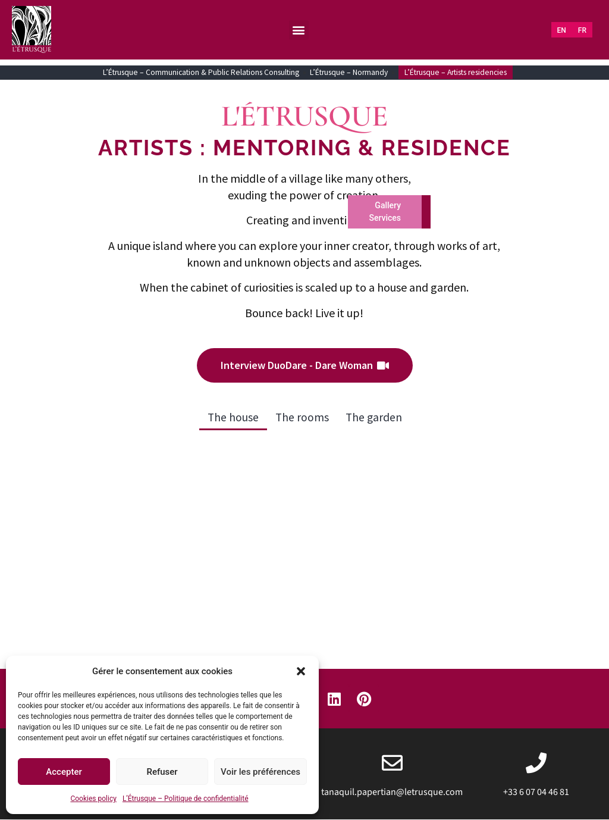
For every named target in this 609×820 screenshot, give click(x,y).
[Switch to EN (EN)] (561, 30)
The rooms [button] (302, 417)
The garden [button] (374, 417)
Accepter (63, 771)
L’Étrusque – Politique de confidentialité (186, 798)
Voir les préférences (260, 771)
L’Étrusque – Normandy (349, 72)
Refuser (161, 771)
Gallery (388, 205)
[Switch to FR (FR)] (582, 30)
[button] (301, 671)
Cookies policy (93, 798)
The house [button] (232, 417)
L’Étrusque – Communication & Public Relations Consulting (201, 72)
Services (385, 218)
